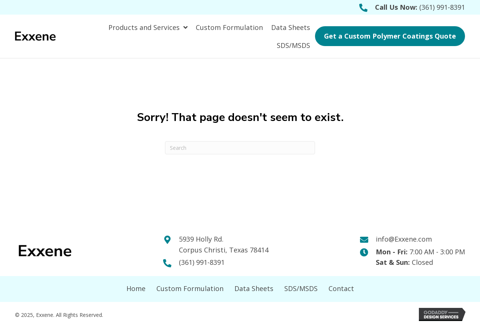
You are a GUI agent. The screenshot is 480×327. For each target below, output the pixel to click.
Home (136, 288)
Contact (341, 288)
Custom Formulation (190, 288)
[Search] (240, 147)
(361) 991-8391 (442, 7)
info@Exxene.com (404, 238)
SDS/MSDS (301, 288)
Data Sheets (253, 288)
